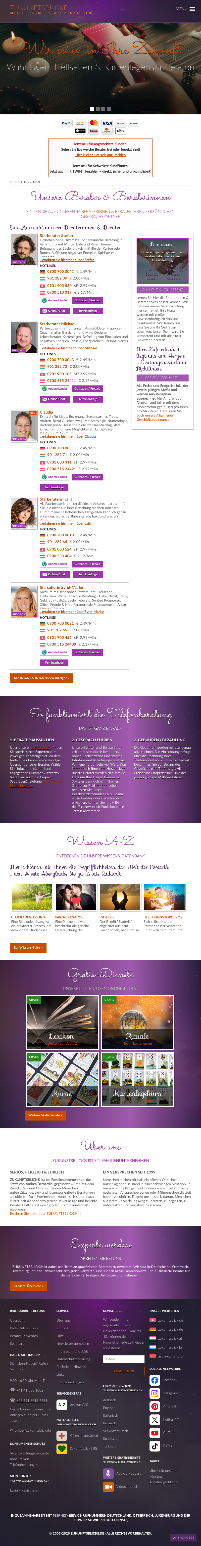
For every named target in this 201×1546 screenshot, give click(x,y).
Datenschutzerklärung (73, 1359)
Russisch (109, 1423)
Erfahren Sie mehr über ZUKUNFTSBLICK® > (45, 1214)
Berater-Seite (40, 748)
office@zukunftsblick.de (33, 1430)
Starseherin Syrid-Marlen (62, 588)
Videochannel (126, 1487)
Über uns (63, 1320)
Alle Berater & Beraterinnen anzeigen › (41, 678)
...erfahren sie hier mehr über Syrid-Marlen (72, 612)
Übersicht (17, 1320)
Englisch (109, 1408)
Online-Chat (57, 311)
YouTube (169, 1433)
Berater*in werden (24, 1336)
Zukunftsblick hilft (83, 1449)
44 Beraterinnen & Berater (104, 212)
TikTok (167, 1446)
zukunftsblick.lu (170, 1347)
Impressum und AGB (72, 1351)
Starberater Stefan (56, 236)
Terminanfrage (88, 310)
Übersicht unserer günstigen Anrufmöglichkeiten (164, 1476)
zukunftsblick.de (170, 1329)
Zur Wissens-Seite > (28, 947)
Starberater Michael (57, 324)
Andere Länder (57, 300)
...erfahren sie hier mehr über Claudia (68, 436)
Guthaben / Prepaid (87, 300)
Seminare (17, 1344)
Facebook (170, 1380)
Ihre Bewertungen (70, 1382)
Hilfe (60, 1336)
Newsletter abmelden (72, 1344)
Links (60, 1374)
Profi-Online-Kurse (24, 1328)
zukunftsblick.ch (170, 1320)
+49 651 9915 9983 (31, 1401)
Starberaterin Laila (56, 499)
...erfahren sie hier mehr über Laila (65, 523)
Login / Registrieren (24, 1490)
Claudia (46, 412)
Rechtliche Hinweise (71, 1367)
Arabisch (109, 1400)
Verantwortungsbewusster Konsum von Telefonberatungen (30, 1459)
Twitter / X (171, 1419)
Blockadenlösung (28, 917)
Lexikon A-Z (79, 1404)
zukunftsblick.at (170, 1338)
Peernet (60, 1515)
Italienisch (110, 1415)
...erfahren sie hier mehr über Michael (68, 348)
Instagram (170, 1393)
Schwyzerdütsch (115, 1431)
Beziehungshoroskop (163, 917)
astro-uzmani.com (172, 1356)
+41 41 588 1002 (29, 1390)
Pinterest (169, 1406)
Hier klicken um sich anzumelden (100, 155)
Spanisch (110, 1439)
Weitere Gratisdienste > (45, 1115)
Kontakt (62, 1328)
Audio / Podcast (128, 1473)
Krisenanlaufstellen (83, 1436)
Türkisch (109, 1446)
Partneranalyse (69, 917)
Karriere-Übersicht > (29, 1286)
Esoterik (107, 917)
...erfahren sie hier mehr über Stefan (67, 260)
